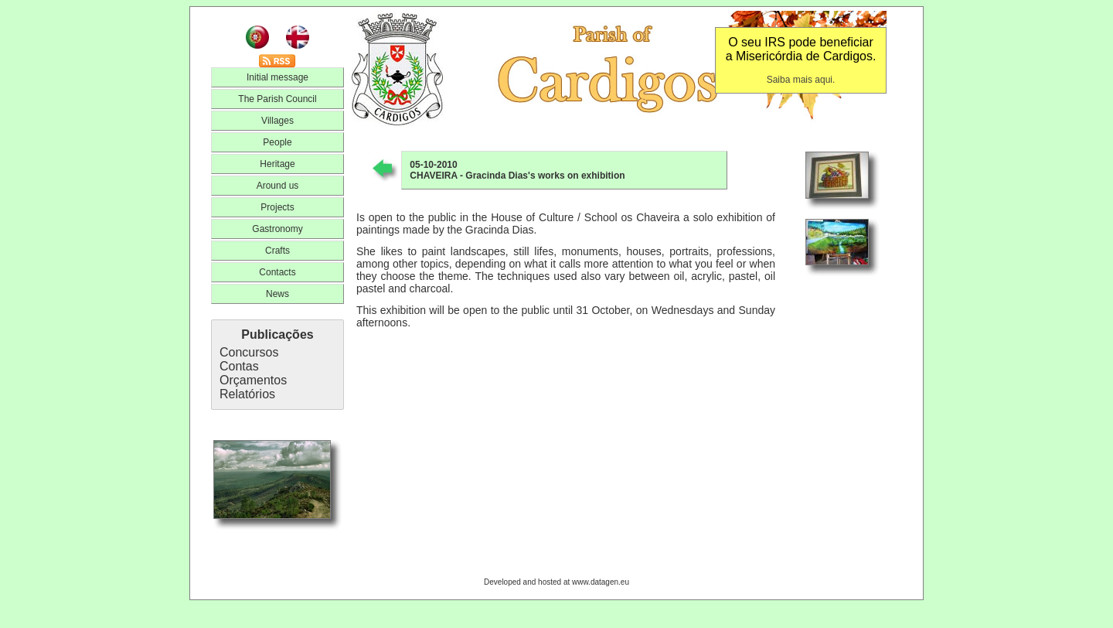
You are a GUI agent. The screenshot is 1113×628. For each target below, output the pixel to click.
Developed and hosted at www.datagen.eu (556, 582)
